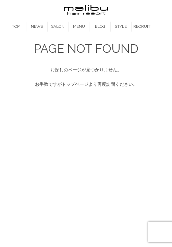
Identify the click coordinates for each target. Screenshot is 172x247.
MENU (79, 26)
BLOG (100, 26)
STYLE (121, 26)
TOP (16, 26)
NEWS (37, 26)
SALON (57, 26)
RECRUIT (141, 26)
